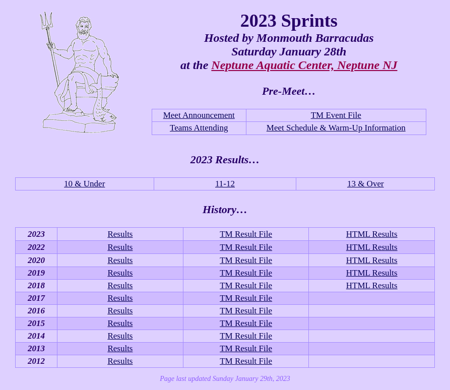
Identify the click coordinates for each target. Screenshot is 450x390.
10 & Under (84, 183)
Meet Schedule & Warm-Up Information (336, 128)
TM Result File (246, 234)
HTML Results (372, 234)
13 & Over (365, 183)
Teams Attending (199, 128)
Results (120, 234)
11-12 (225, 183)
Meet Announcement (199, 115)
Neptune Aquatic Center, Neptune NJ (304, 65)
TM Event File (336, 115)
